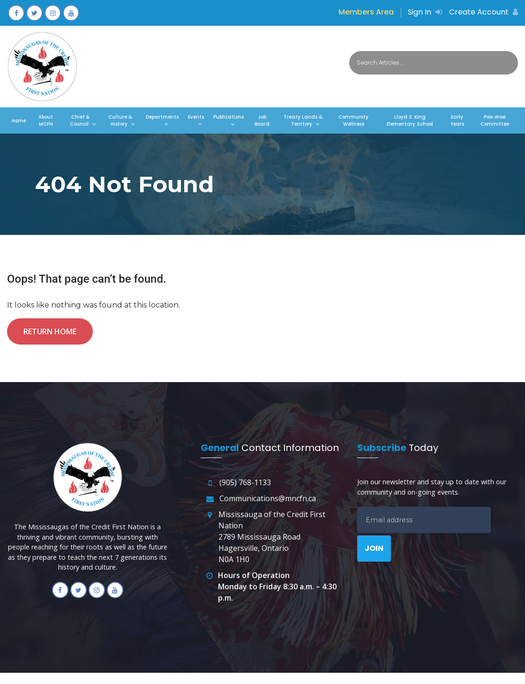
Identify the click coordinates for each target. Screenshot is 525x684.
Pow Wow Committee (494, 120)
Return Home (49, 331)
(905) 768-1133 (245, 482)
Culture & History (120, 120)
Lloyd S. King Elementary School (410, 120)
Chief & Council (80, 120)
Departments (162, 116)
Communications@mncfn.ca (267, 498)
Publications (228, 116)
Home (19, 120)
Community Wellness (353, 120)
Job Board (262, 120)
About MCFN (45, 120)
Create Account (483, 12)
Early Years (457, 120)
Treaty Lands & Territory (303, 120)
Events (196, 116)
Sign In (425, 12)
